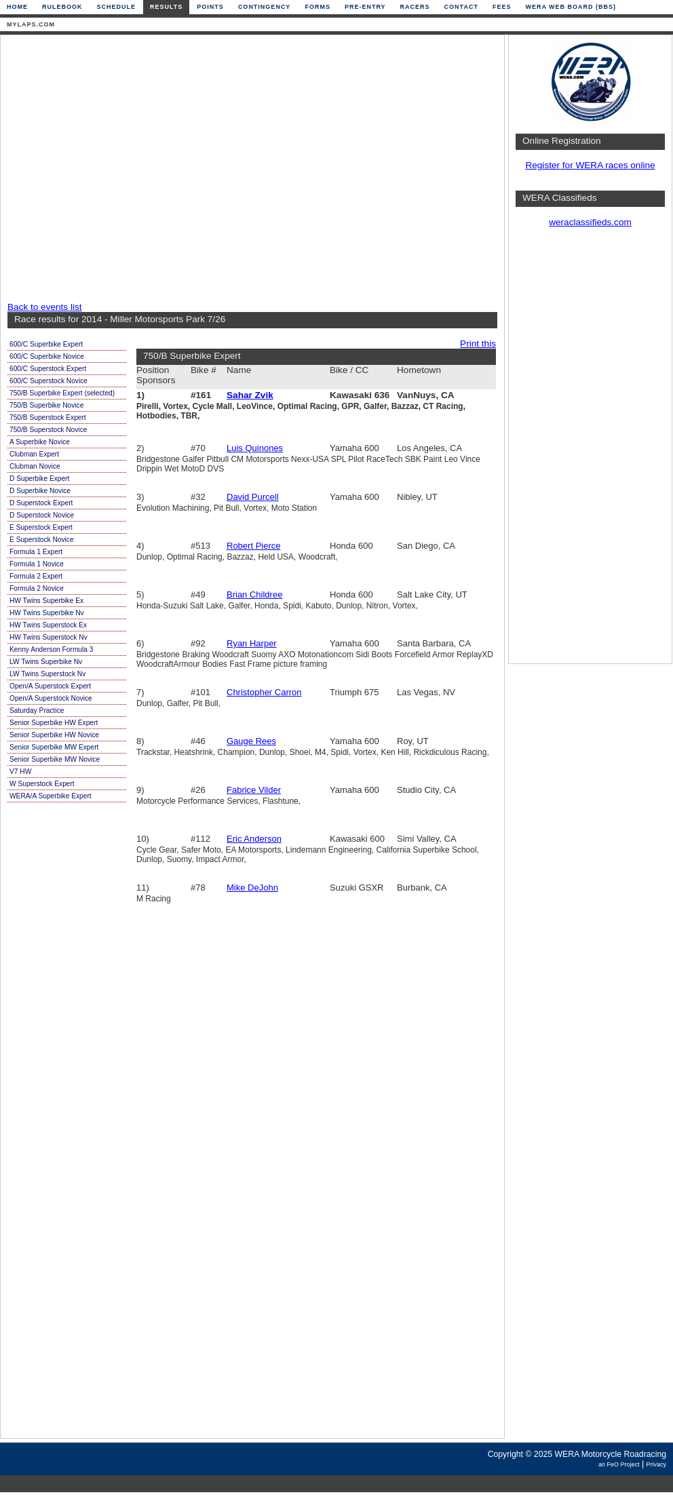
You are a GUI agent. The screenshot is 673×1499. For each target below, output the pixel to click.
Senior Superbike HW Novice (54, 735)
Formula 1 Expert (35, 552)
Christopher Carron (264, 692)
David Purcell (253, 497)
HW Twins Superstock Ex (48, 625)
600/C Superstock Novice (48, 381)
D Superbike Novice (40, 490)
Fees (502, 6)
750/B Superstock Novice (48, 429)
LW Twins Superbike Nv (45, 661)
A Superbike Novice (39, 442)
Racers (415, 6)
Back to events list (44, 307)
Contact (461, 6)
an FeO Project (619, 1464)
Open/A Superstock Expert (50, 686)
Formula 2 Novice (36, 588)
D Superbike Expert (39, 478)
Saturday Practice (36, 710)
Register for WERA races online (590, 165)
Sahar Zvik (250, 395)
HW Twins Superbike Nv (46, 613)
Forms (317, 6)
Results (166, 6)
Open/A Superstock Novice (50, 698)
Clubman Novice (34, 466)
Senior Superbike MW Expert (53, 747)
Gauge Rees (251, 741)
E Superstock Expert (41, 527)
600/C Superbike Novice (46, 356)
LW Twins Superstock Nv (47, 674)
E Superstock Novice (41, 539)
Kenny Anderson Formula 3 (51, 649)
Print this (478, 343)
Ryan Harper (252, 643)
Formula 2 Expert (35, 576)
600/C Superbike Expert (46, 344)
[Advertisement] (127, 169)
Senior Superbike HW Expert (53, 722)
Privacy (656, 1464)
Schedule (116, 6)
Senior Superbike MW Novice (54, 759)
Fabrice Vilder (254, 790)
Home (17, 6)
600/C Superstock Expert (47, 368)
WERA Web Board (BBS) (570, 6)
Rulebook (62, 6)
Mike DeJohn (252, 887)
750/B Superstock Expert (47, 417)
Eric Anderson (254, 839)
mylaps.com (31, 24)
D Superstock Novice (41, 515)
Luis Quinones (255, 448)
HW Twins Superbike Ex (46, 600)
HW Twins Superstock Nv (48, 637)
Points (210, 6)
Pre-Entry (365, 6)
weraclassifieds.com (590, 222)
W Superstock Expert (42, 783)
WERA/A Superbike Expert (50, 796)
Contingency (264, 6)
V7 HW (20, 771)
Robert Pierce (253, 546)
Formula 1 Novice (36, 564)
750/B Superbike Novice (46, 405)
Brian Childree (254, 594)
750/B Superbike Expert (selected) (62, 393)
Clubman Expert (34, 454)
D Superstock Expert (41, 503)
